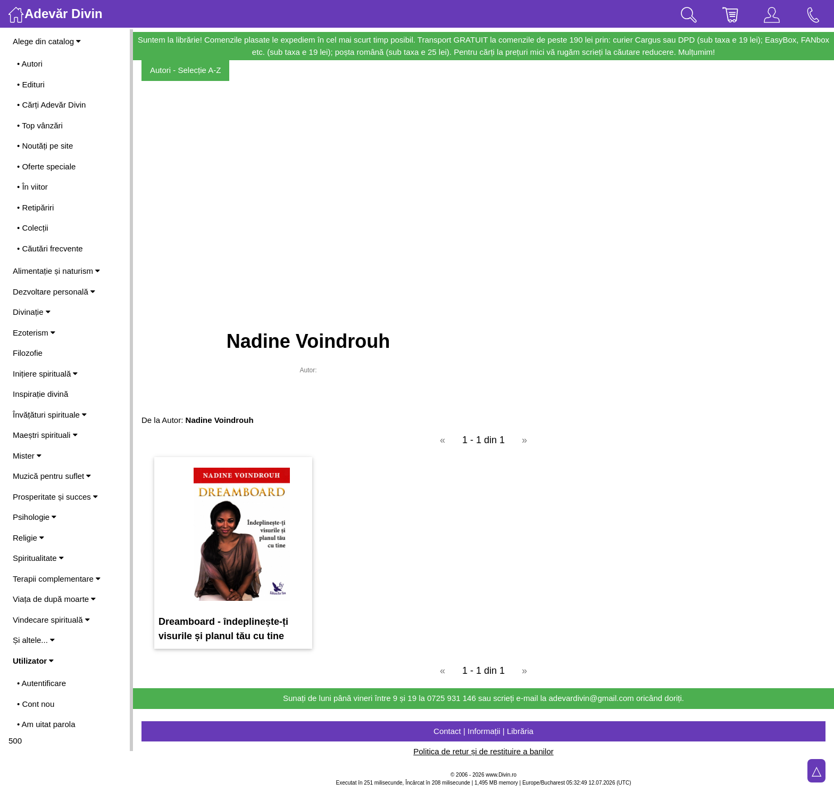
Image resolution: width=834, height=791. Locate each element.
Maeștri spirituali (45, 434)
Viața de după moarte (54, 599)
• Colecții (32, 227)
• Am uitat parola (46, 724)
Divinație (32, 311)
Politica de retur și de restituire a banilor (483, 751)
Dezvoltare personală (54, 291)
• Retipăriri (35, 207)
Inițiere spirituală (45, 373)
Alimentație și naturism (56, 270)
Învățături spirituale (50, 414)
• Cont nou (35, 703)
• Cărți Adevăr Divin (51, 104)
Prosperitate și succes (55, 496)
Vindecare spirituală (51, 619)
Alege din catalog (47, 41)
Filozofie (28, 352)
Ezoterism (34, 332)
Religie (28, 537)
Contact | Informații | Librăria (483, 731)
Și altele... (34, 640)
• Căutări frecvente (50, 248)
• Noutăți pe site (45, 145)
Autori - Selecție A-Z (185, 70)
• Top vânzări (40, 125)
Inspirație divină (40, 393)
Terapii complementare (57, 578)
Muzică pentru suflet (52, 475)
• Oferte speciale (46, 166)
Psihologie (34, 516)
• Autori (30, 63)
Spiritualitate (38, 557)
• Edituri (31, 84)
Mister (27, 455)
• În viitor (32, 186)
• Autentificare (41, 683)
